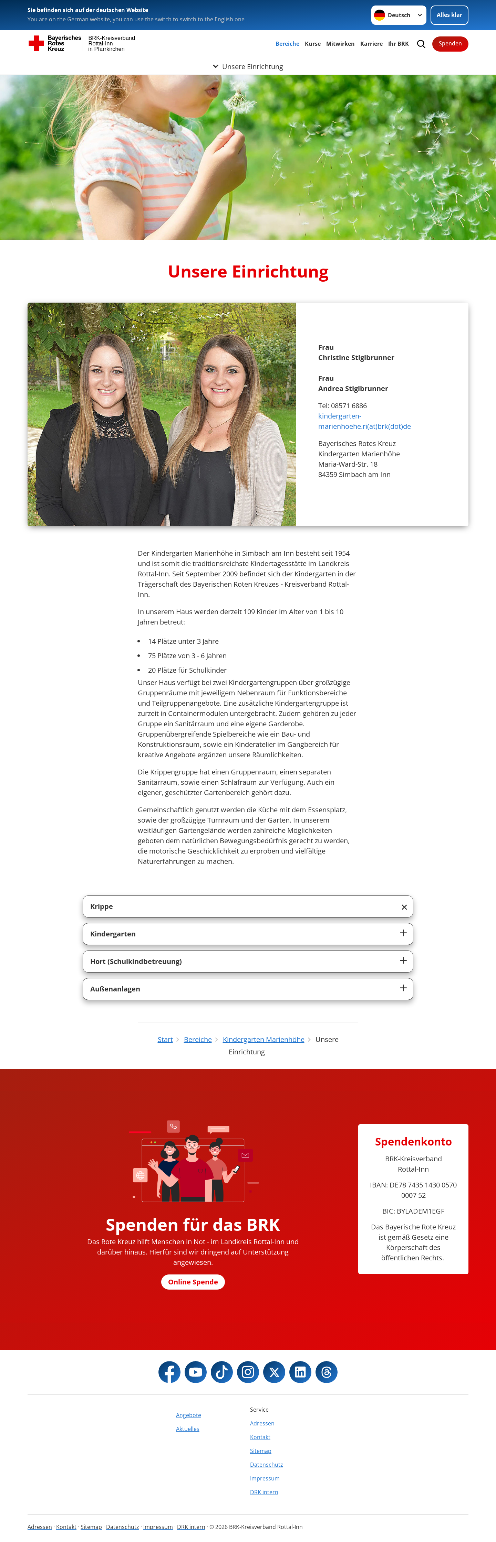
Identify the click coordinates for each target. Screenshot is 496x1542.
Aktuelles (187, 1429)
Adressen (262, 1423)
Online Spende (193, 1281)
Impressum (265, 1478)
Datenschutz (266, 1464)
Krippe (101, 906)
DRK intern (264, 1492)
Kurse (313, 43)
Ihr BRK (398, 43)
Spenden (450, 43)
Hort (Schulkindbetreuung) (136, 961)
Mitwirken (340, 43)
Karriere (371, 43)
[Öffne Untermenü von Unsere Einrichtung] (248, 66)
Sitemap (260, 1451)
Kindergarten (113, 933)
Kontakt (260, 1437)
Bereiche (287, 43)
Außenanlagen (115, 988)
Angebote (188, 1415)
